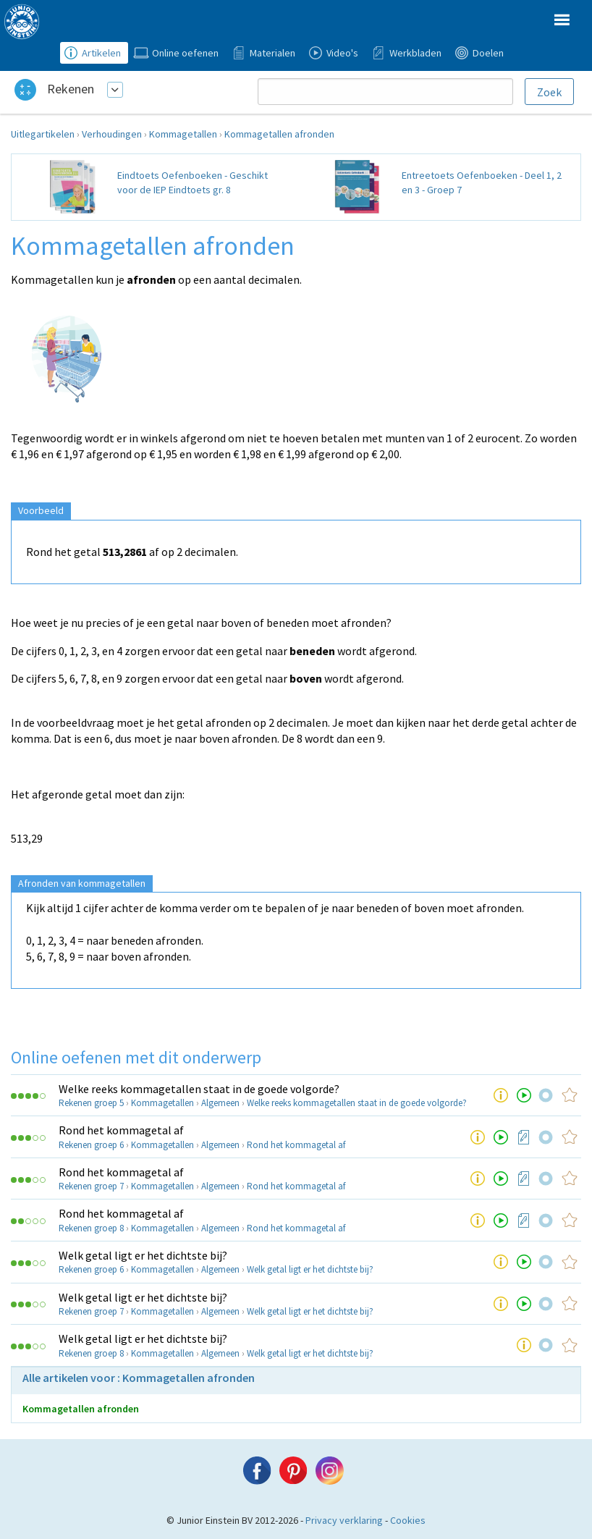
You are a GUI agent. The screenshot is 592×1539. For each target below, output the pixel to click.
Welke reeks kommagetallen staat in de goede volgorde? (199, 1088)
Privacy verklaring (344, 1520)
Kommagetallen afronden (279, 133)
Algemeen (220, 1103)
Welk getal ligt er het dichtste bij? (143, 1255)
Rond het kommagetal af (121, 1130)
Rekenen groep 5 (91, 1103)
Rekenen (70, 88)
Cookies (408, 1520)
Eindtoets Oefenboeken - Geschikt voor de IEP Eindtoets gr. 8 (192, 182)
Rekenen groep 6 (91, 1145)
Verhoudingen (112, 133)
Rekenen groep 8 (91, 1228)
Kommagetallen (183, 133)
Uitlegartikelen (43, 133)
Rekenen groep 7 (91, 1186)
